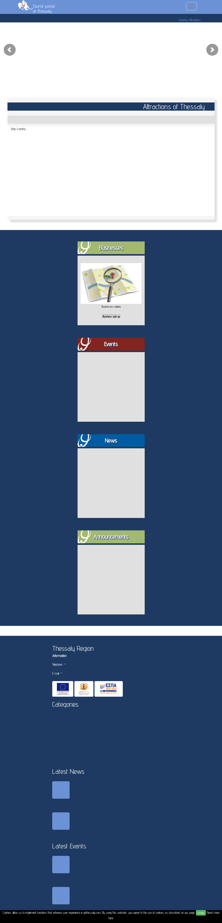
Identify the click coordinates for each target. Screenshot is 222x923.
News (111, 440)
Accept (200, 913)
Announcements (111, 536)
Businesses (111, 247)
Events (111, 344)
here (111, 918)
